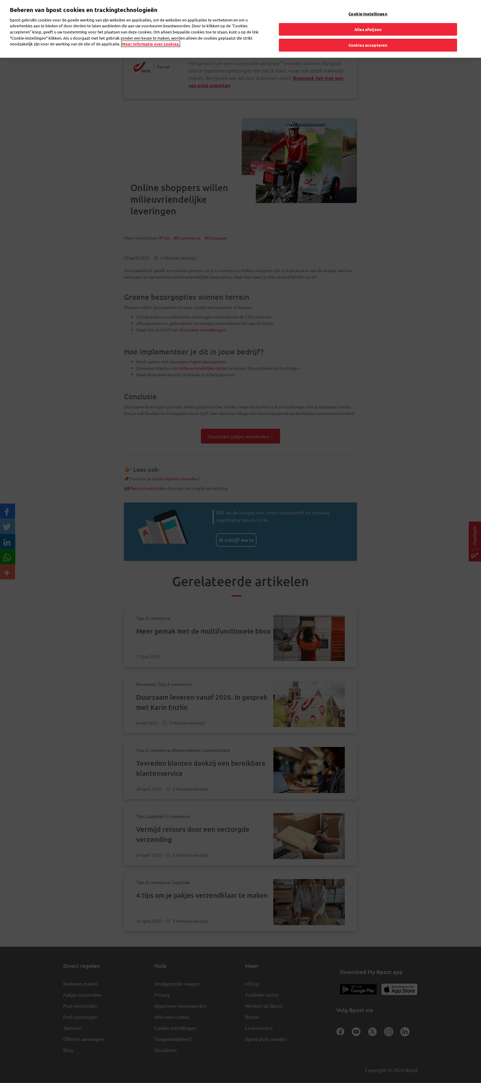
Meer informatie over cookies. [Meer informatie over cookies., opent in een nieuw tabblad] (150, 40)
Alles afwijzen (368, 25)
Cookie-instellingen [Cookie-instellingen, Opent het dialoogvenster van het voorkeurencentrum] (367, 10)
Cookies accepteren (367, 41)
